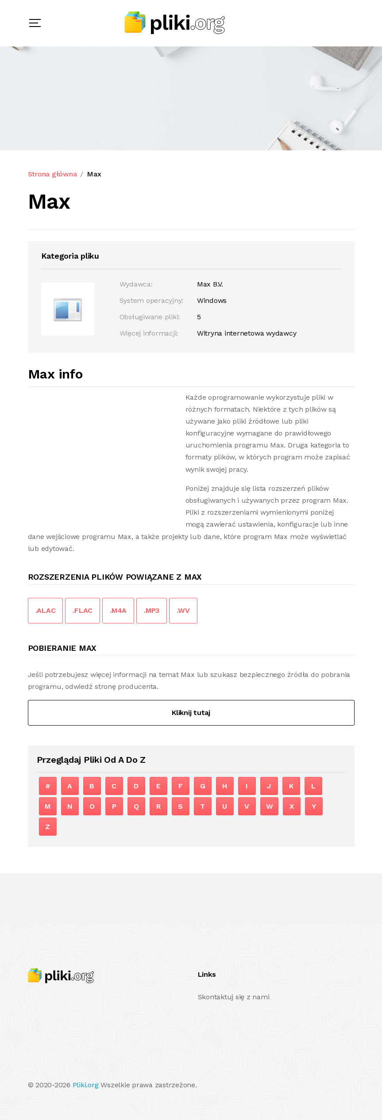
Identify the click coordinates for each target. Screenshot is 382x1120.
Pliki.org (86, 1085)
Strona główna (52, 174)
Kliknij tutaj (191, 712)
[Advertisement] (102, 453)
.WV (183, 610)
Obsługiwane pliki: (150, 317)
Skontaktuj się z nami (234, 997)
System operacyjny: (152, 300)
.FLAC (83, 610)
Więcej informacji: (149, 333)
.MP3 (151, 610)
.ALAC (45, 610)
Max (94, 174)
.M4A (118, 610)
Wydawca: (136, 284)
